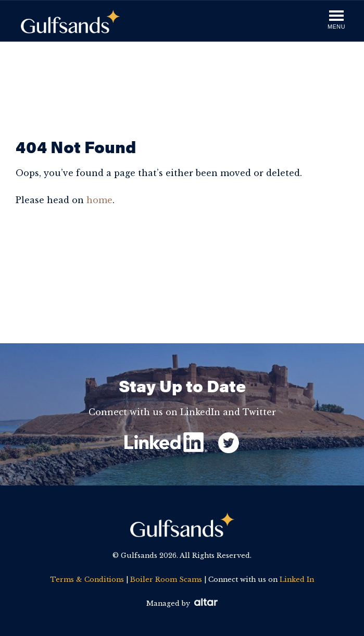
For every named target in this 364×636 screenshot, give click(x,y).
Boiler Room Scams (166, 579)
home (99, 200)
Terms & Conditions (87, 579)
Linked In (297, 579)
